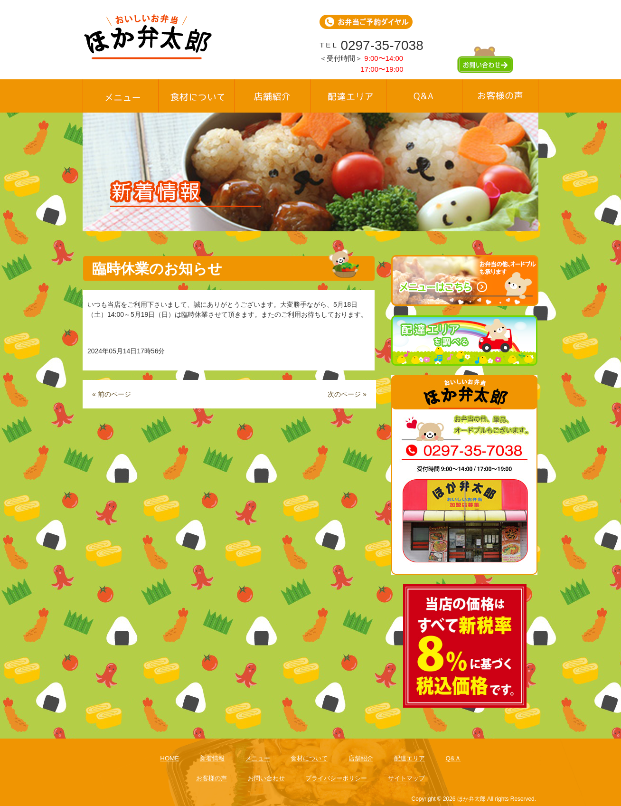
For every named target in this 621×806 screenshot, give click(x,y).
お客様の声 (211, 778)
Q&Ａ (453, 758)
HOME (169, 758)
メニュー (257, 758)
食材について (309, 758)
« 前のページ (111, 394)
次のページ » (347, 394)
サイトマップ (406, 778)
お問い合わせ (266, 778)
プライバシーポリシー (336, 778)
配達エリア (409, 758)
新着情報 (212, 758)
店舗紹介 (360, 758)
